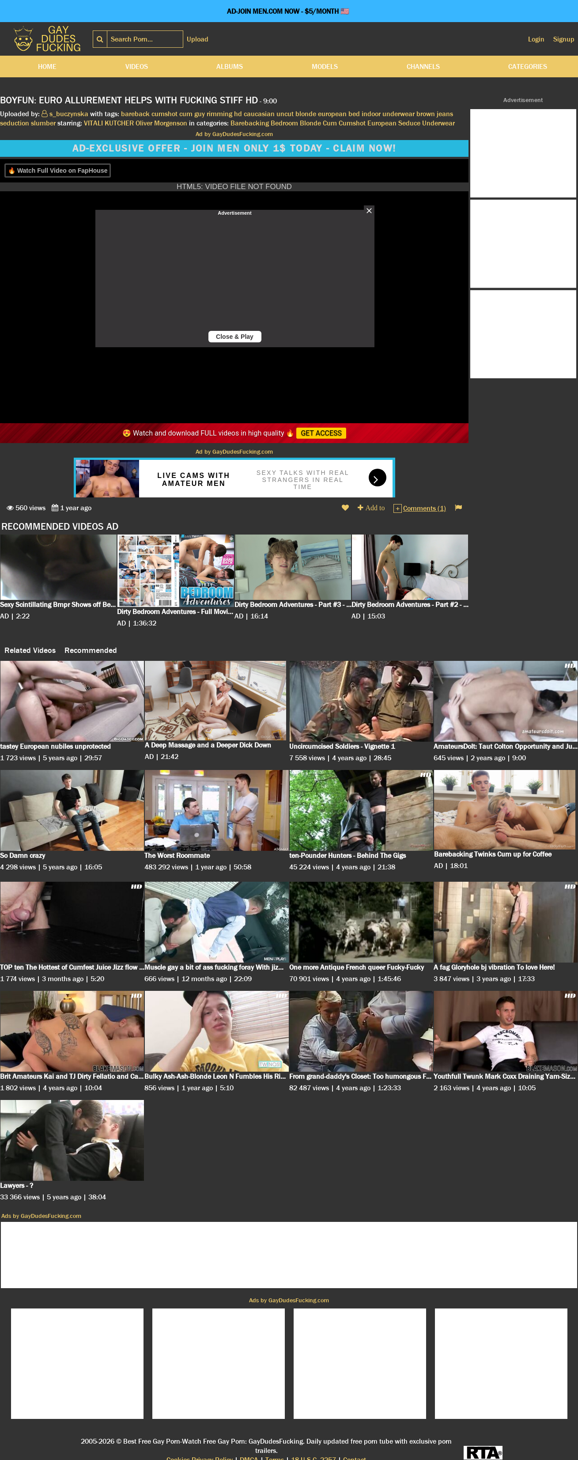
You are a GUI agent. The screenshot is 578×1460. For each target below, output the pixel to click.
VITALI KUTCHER (109, 123)
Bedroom (284, 123)
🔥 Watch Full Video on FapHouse (57, 170)
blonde (305, 113)
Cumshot (352, 123)
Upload (197, 39)
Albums (229, 66)
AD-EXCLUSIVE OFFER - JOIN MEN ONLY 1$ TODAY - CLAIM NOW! (234, 148)
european (332, 113)
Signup (563, 39)
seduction (14, 123)
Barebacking (249, 123)
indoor (371, 113)
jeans (445, 113)
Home (47, 66)
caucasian (259, 113)
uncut (285, 113)
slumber (43, 123)
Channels (423, 66)
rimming (219, 113)
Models (325, 66)
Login (536, 39)
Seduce (409, 123)
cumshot (164, 113)
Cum (330, 123)
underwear (398, 113)
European (382, 123)
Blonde (310, 123)
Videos (136, 66)
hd (238, 113)
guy (199, 113)
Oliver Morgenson (161, 123)
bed (354, 113)
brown (425, 113)
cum (186, 113)
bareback (135, 113)
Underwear (438, 123)
